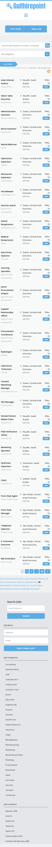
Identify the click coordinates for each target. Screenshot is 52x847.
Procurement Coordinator (7, 333)
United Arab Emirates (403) (17, 841)
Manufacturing (12, 745)
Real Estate (10, 770)
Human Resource (13, 724)
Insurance (10, 729)
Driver (8, 694)
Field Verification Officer (9, 433)
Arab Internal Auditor (7, 82)
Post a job (15, 29)
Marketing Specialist (6, 449)
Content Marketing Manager (6, 384)
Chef (8, 674)
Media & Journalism (14, 755)
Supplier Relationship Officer (7, 312)
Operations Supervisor (6, 160)
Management (11, 739)
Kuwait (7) (10, 821)
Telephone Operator (6, 527)
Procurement (11, 765)
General (9, 714)
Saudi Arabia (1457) (14, 836)
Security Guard (8, 205)
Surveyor (10, 790)
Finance (9, 709)
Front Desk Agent (9, 496)
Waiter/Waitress (9, 144)
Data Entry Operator (6, 254)
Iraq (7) (9, 816)
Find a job (36, 29)
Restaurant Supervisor (6, 176)
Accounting (11, 664)
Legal (8, 734)
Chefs (4, 480)
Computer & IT (12, 679)
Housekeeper (7, 191)
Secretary (10, 780)
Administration (12, 669)
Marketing (10, 750)
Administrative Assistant (8, 113)
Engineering (11, 704)
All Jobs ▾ (8, 64)
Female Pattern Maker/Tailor (8, 418)
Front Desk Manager (6, 512)
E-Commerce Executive (7, 543)
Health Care (11, 719)
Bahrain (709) (11, 811)
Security (9, 785)
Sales (8, 775)
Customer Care (12, 689)
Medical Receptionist (7, 238)
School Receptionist (7, 223)
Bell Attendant (8, 558)
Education (10, 699)
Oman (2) (9, 826)
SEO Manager (7, 402)
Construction (11, 684)
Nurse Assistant (8, 128)
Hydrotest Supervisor (6, 465)
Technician (10, 795)
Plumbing (10, 760)
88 (42, 571)
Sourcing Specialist (5, 270)
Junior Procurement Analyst (7, 290)
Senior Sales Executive (7, 97)
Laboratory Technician (6, 367)
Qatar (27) (10, 831)
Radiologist (6, 351)
